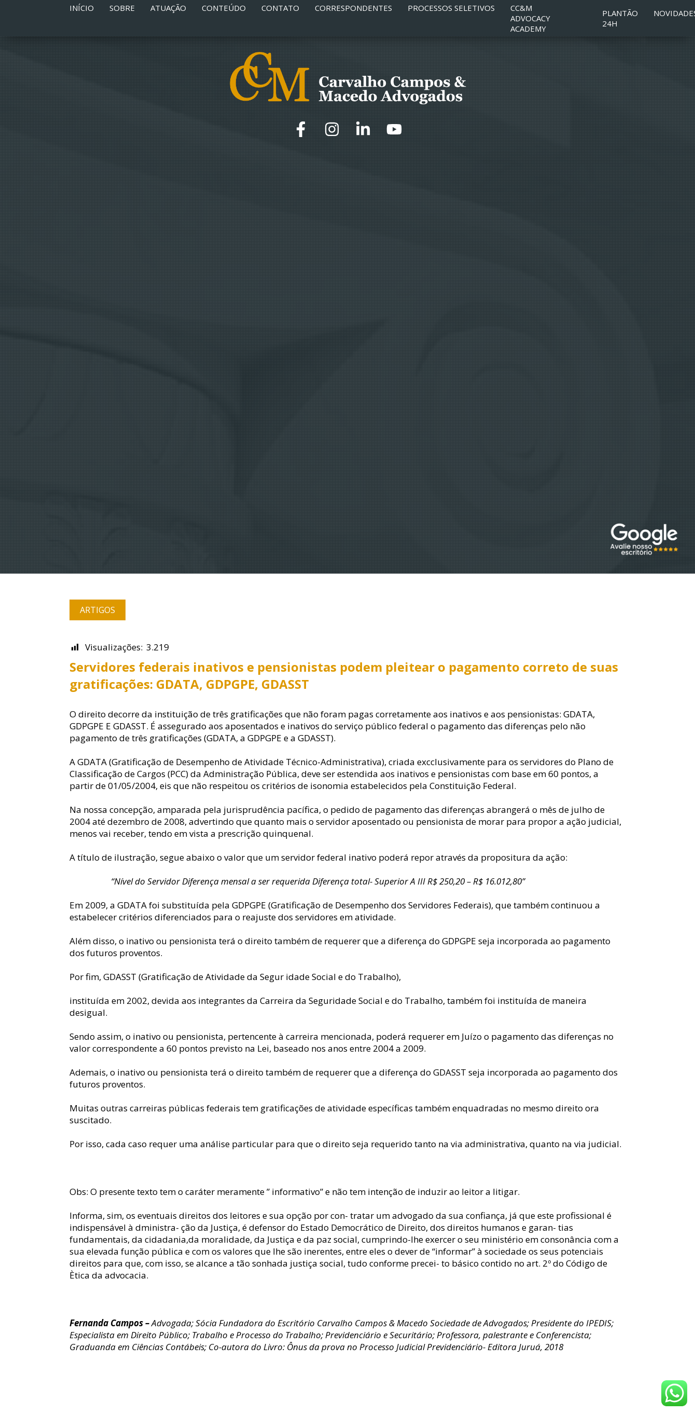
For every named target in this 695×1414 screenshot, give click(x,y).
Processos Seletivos (451, 8)
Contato (280, 8)
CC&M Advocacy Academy (530, 18)
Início (82, 8)
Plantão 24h (620, 18)
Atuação (168, 8)
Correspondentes (353, 8)
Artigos (97, 610)
